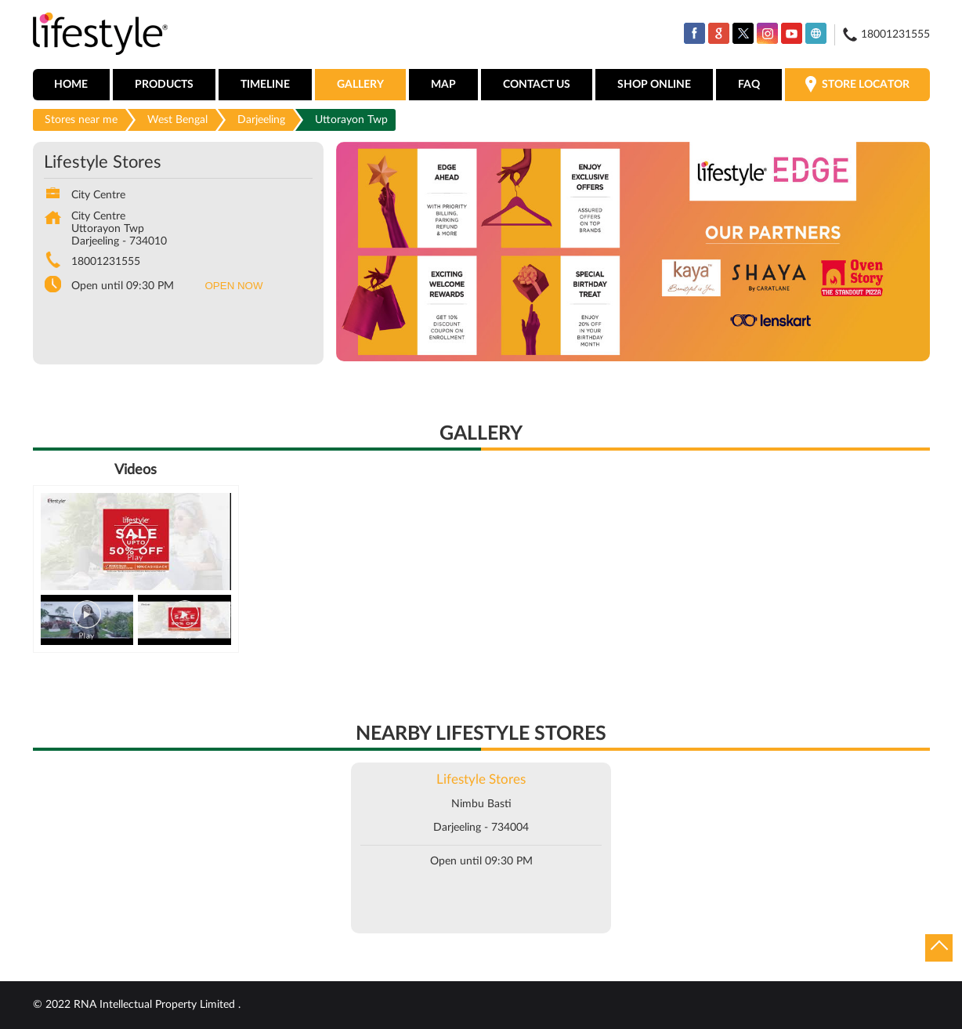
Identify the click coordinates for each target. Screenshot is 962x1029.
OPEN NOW (234, 286)
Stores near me (81, 119)
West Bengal (177, 119)
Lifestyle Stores (481, 779)
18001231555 (105, 261)
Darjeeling (261, 119)
